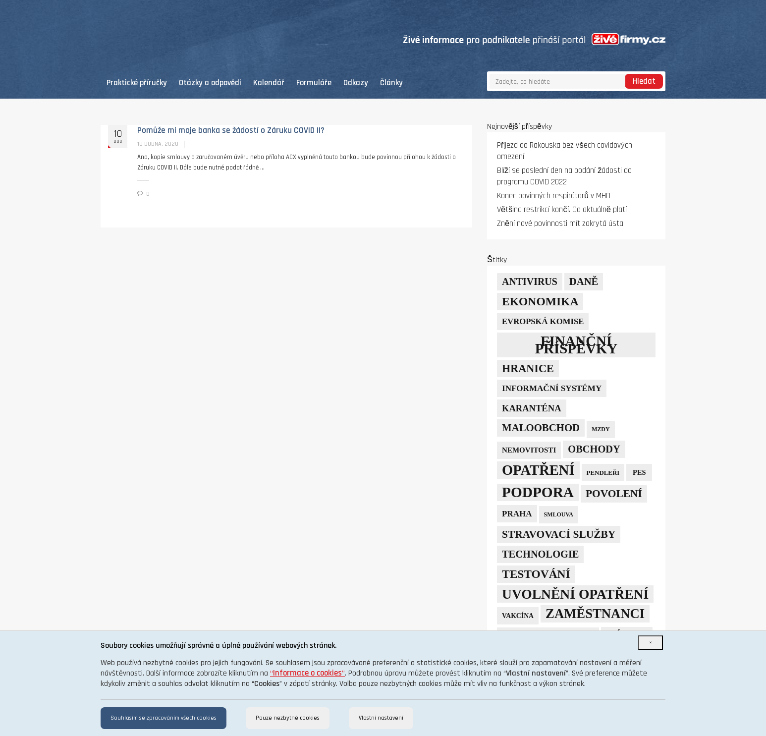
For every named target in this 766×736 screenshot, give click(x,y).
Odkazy (355, 83)
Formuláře (313, 83)
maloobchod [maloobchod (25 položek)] (541, 428)
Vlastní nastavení (381, 718)
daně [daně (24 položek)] (584, 281)
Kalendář (268, 83)
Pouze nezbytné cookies (288, 718)
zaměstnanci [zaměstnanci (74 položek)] (595, 613)
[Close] (650, 642)
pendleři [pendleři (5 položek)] (603, 472)
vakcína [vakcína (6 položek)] (518, 616)
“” (307, 673)
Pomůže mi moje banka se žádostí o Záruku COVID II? (231, 130)
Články (394, 83)
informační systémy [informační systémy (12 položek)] (552, 388)
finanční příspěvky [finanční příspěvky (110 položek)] (576, 344)
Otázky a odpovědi (210, 83)
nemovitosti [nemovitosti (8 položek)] (529, 450)
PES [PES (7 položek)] (639, 472)
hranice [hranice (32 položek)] (528, 368)
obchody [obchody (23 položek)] (594, 449)
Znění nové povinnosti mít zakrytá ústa (560, 224)
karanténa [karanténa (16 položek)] (531, 408)
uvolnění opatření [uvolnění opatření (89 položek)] (575, 594)
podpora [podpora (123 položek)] (538, 492)
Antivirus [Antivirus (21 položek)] (529, 281)
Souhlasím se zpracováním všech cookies (163, 718)
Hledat (644, 81)
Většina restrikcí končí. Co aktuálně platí (562, 210)
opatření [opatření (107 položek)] (538, 470)
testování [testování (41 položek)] (536, 573)
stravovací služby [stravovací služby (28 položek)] (558, 534)
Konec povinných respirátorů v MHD (553, 196)
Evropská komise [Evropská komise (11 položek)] (543, 321)
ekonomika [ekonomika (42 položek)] (540, 301)
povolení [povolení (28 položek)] (614, 494)
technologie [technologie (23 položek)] (540, 554)
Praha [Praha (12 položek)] (517, 513)
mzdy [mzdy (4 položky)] (600, 429)
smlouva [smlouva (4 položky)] (558, 514)
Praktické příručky (137, 83)
